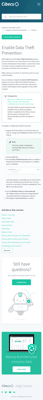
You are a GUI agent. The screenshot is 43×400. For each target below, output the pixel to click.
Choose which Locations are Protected (15, 239)
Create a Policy (7, 225)
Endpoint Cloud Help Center (11, 28)
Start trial (21, 369)
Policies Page (6, 218)
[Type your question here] (21, 16)
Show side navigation (12, 37)
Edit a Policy (6, 229)
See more (7, 250)
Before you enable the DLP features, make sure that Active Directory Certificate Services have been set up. (21, 101)
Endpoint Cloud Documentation (16, 30)
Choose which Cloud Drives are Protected (16, 242)
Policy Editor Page (8, 222)
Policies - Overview (8, 215)
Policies (34, 30)
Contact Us (21, 282)
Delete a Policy (7, 232)
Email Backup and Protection (11, 246)
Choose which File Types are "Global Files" (16, 236)
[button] (38, 4)
